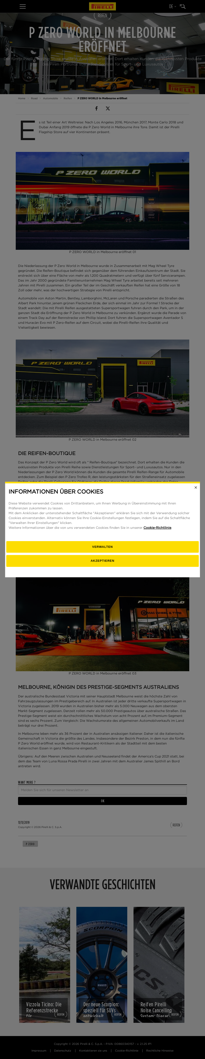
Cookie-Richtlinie (157, 527)
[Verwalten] (102, 547)
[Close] (195, 487)
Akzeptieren (103, 560)
